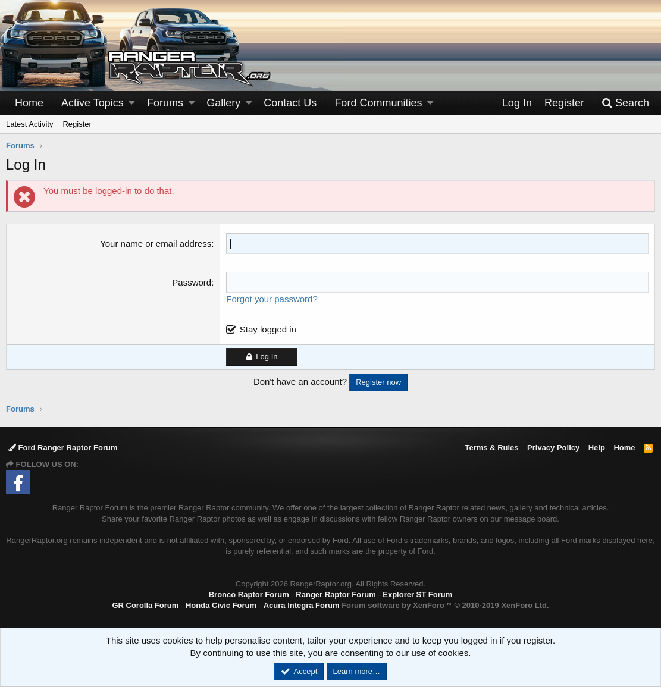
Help (596, 447)
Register (76, 124)
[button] (131, 103)
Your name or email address (155, 244)
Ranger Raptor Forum (335, 594)
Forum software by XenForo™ (445, 605)
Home (29, 103)
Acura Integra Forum (302, 605)
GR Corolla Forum (145, 605)
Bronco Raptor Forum (249, 594)
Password (191, 282)
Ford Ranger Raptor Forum (62, 447)
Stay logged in (268, 329)
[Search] (625, 103)
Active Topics (92, 103)
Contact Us (290, 103)
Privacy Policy (553, 447)
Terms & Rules (491, 447)
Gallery (223, 103)
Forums (165, 103)
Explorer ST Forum (417, 594)
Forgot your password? (271, 299)
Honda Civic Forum (221, 605)
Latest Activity (29, 124)
